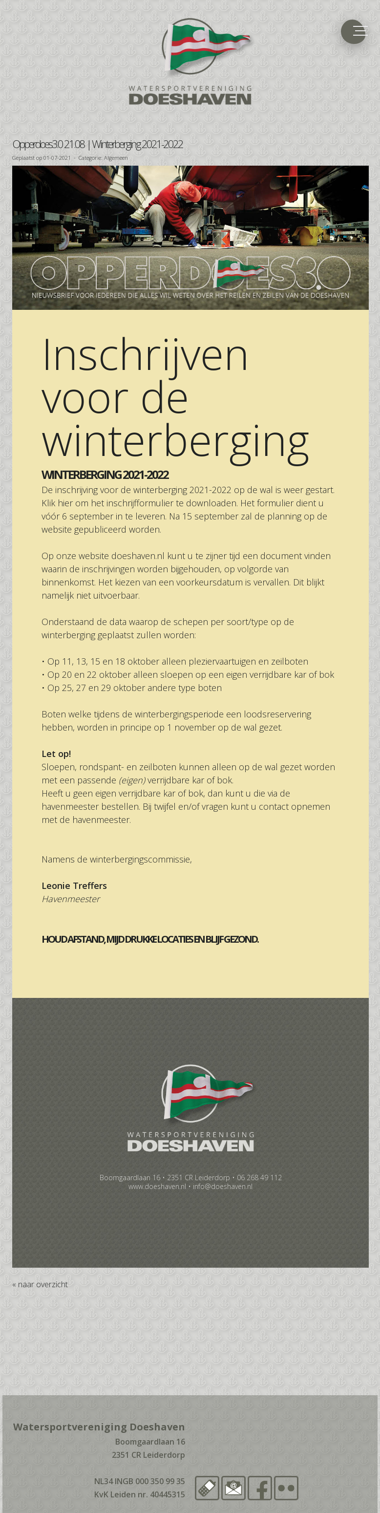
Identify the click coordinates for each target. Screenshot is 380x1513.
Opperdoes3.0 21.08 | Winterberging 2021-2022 (97, 143)
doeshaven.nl (138, 556)
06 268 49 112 (259, 1177)
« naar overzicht (40, 1284)
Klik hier (57, 503)
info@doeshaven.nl (223, 1186)
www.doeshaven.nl (157, 1186)
